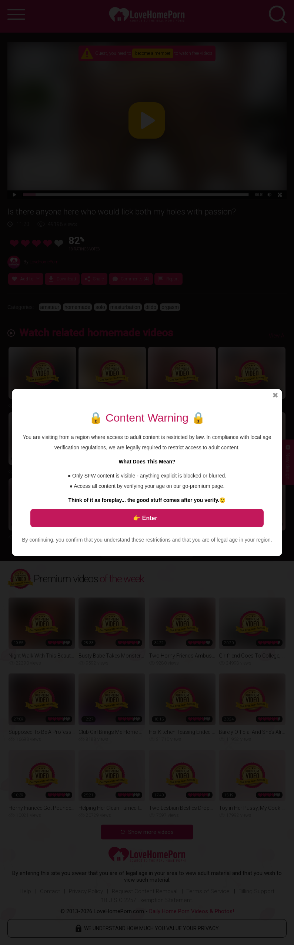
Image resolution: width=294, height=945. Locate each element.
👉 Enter (145, 518)
